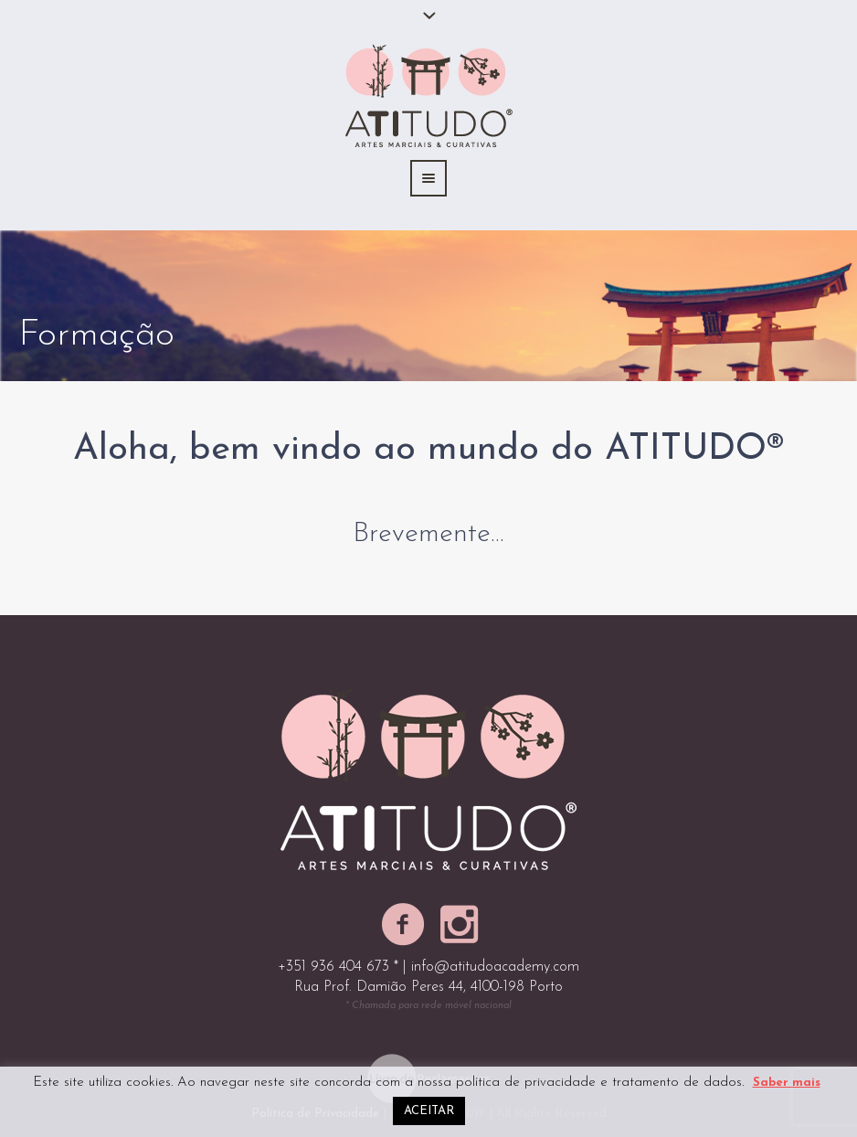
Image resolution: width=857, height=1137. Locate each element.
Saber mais (786, 1083)
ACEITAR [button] (429, 1111)
